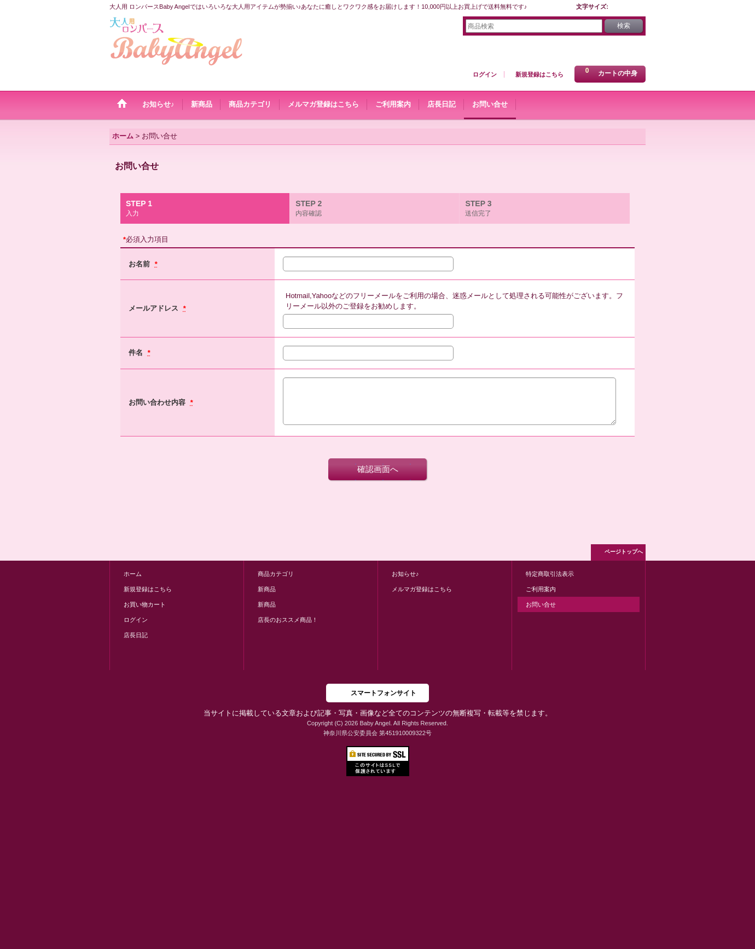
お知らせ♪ (405, 573)
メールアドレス (155, 308)
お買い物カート (145, 604)
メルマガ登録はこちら (422, 589)
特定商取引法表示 (550, 573)
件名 (137, 352)
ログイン (485, 74)
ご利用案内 (541, 589)
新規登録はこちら (539, 74)
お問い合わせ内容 (158, 402)
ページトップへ (624, 552)
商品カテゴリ (276, 573)
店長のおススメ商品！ (288, 619)
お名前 (140, 264)
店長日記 (136, 635)
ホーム (133, 573)
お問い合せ (541, 604)
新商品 (267, 589)
